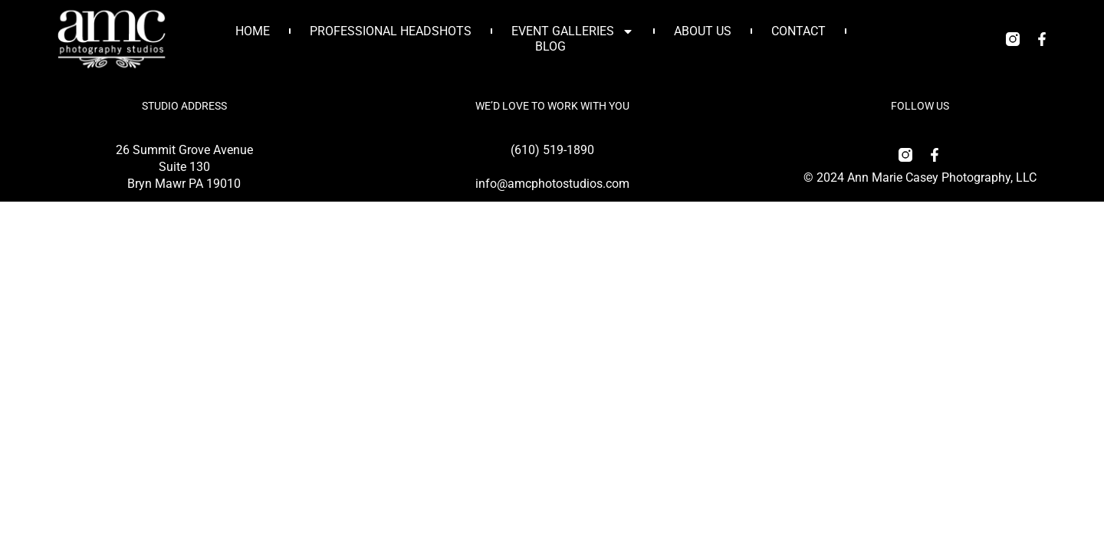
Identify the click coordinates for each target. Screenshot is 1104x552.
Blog (550, 46)
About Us (702, 31)
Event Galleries (572, 31)
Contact (798, 31)
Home (252, 31)
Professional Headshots (391, 31)
